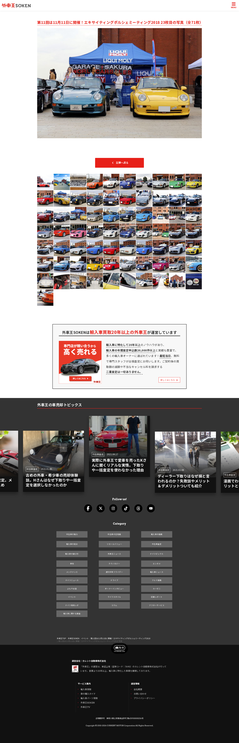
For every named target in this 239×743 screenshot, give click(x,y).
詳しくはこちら (168, 380)
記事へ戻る (119, 163)
